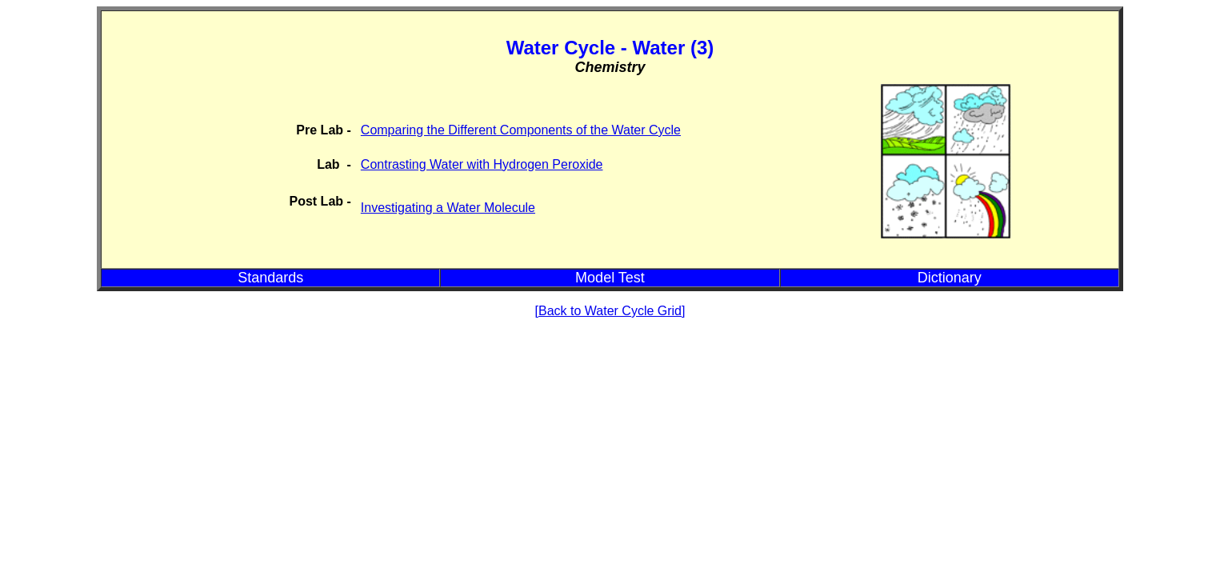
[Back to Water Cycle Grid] (610, 311)
